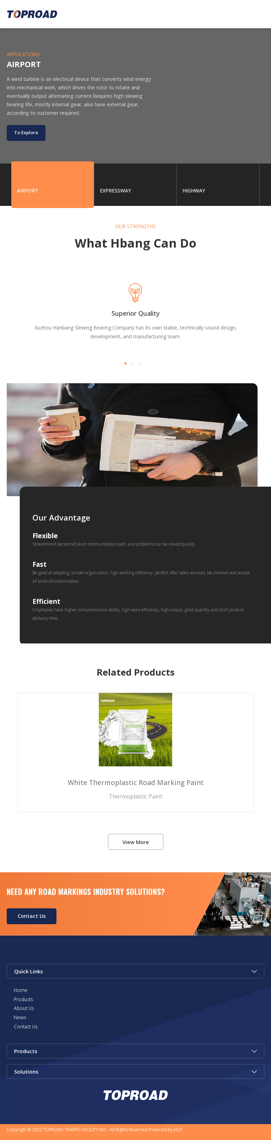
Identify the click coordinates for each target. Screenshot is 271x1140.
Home (21, 990)
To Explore (26, 132)
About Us (24, 1008)
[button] (126, 363)
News (20, 1017)
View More (135, 841)
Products (23, 999)
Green (32, 14)
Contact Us (32, 916)
